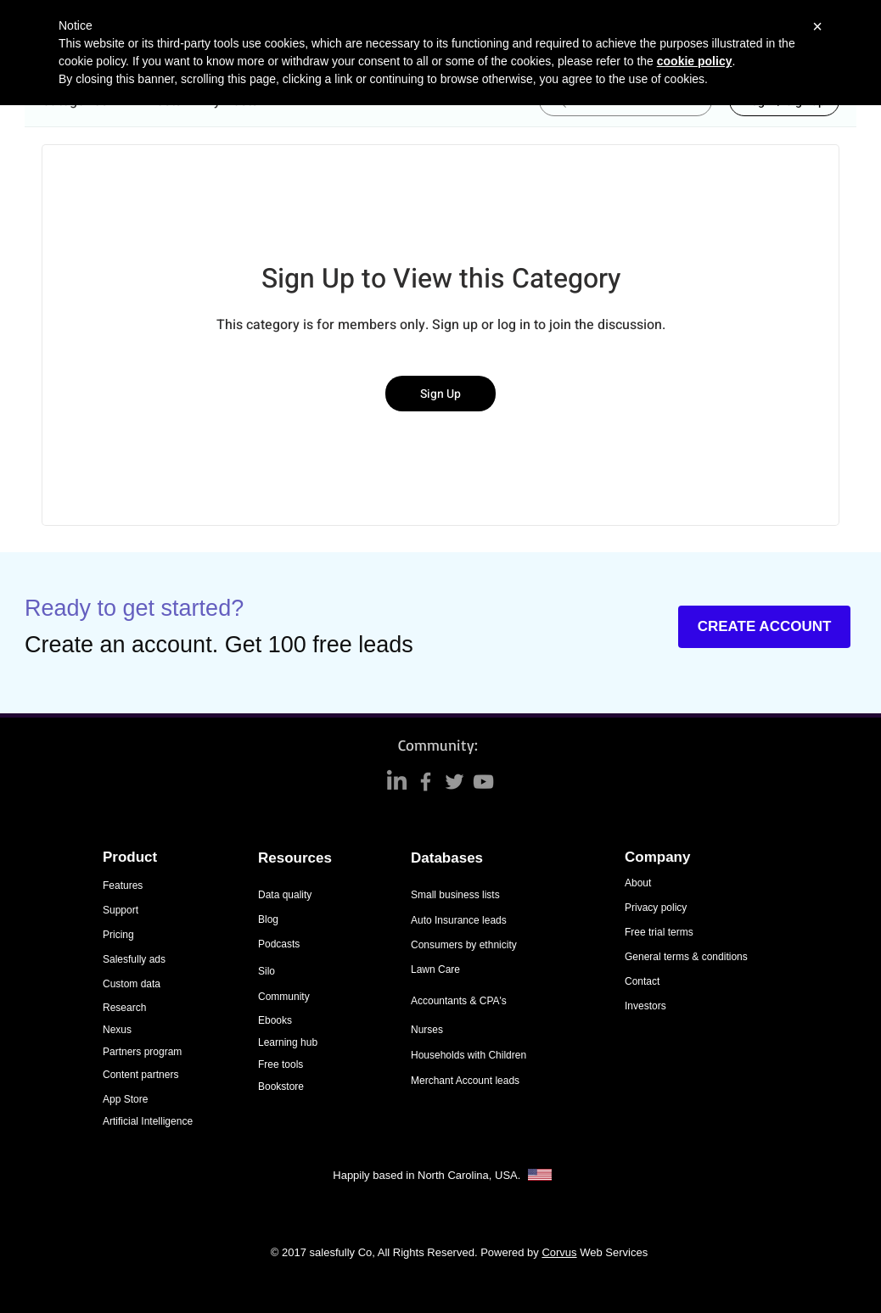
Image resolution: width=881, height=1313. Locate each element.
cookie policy (694, 61)
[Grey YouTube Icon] (483, 781)
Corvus (559, 1252)
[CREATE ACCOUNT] (764, 627)
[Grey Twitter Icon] (454, 781)
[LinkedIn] (396, 781)
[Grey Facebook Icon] (425, 781)
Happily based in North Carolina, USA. (428, 1175)
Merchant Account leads (465, 1081)
